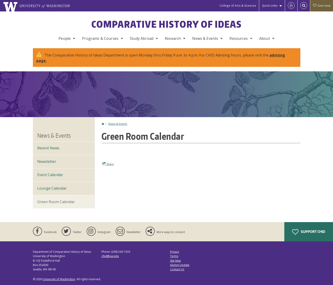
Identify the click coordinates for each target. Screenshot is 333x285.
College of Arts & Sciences (238, 6)
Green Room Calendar (56, 201)
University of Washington (59, 279)
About (264, 38)
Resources (238, 38)
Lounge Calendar (52, 188)
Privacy (174, 252)
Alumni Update (179, 265)
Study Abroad (141, 38)
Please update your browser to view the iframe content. (200, 149)
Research (173, 38)
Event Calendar (50, 174)
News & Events (205, 38)
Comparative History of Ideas (166, 24)
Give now (321, 6)
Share (108, 164)
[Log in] (291, 5)
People (65, 38)
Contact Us (177, 269)
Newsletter (46, 161)
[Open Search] (304, 5)
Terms (174, 256)
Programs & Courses (100, 38)
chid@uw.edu (110, 256)
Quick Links (270, 6)
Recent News (48, 148)
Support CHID (308, 232)
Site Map (175, 261)
